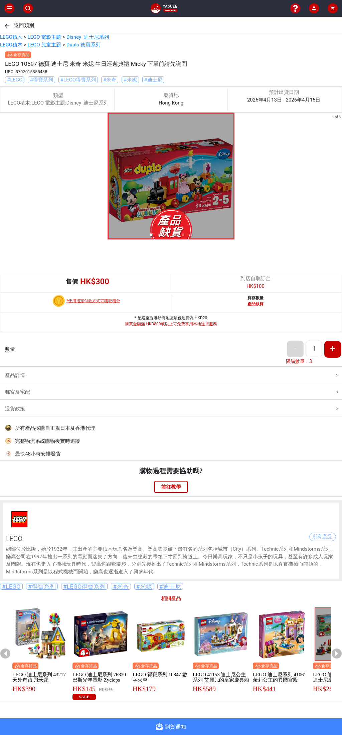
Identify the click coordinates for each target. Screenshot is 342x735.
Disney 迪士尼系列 (87, 37)
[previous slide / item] (4, 177)
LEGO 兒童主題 (44, 45)
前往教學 (171, 487)
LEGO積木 (11, 37)
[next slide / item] (337, 177)
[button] (151, 234)
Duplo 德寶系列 (83, 45)
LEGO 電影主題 (44, 37)
